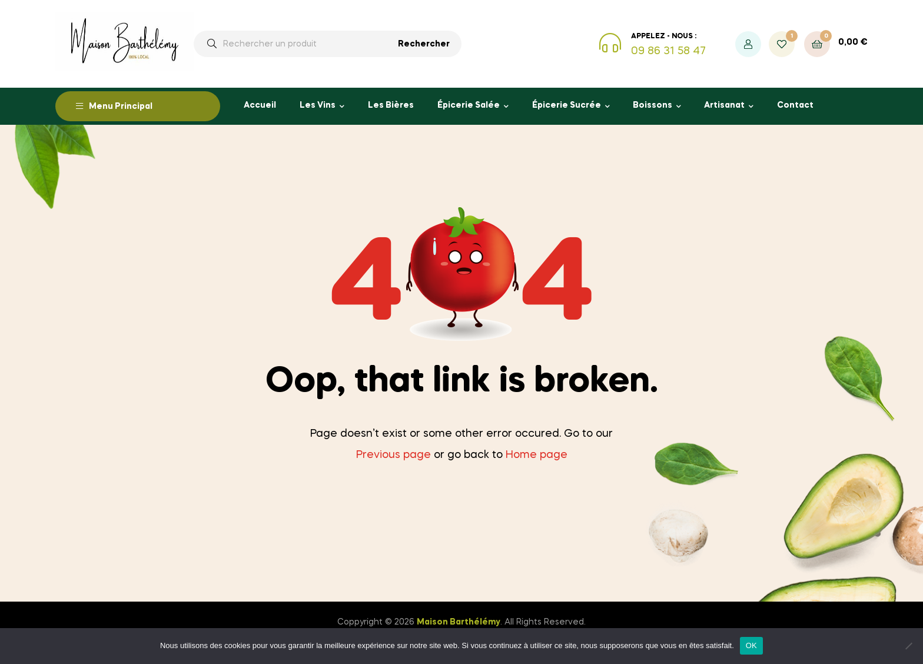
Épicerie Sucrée (566, 105)
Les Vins (318, 105)
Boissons (652, 105)
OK (751, 645)
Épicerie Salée (468, 105)
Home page (536, 455)
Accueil (260, 105)
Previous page (393, 455)
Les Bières (391, 105)
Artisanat (724, 105)
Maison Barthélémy (458, 622)
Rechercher (424, 44)
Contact (795, 105)
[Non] (908, 646)
